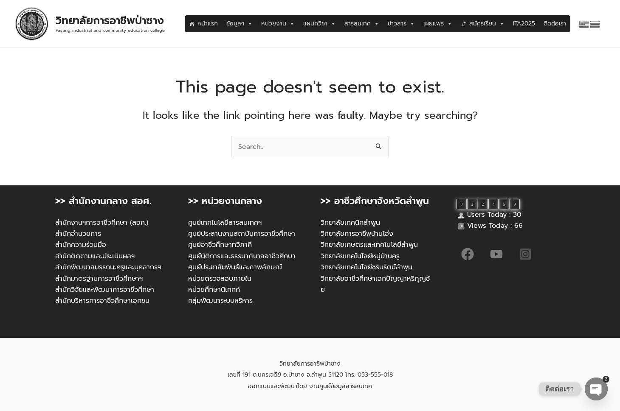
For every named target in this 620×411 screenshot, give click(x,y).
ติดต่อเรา (555, 23)
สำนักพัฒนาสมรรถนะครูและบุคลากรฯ (108, 267)
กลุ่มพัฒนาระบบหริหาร (220, 301)
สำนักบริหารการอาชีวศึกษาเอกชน (102, 301)
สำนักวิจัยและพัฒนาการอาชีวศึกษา (104, 290)
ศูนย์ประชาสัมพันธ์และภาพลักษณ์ (235, 267)
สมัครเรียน (486, 23)
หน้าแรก (207, 23)
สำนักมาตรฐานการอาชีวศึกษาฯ (99, 279)
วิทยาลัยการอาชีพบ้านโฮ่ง (357, 234)
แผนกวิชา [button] (319, 23)
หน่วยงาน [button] (278, 23)
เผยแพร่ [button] (437, 23)
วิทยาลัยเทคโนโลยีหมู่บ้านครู (360, 256)
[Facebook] (468, 254)
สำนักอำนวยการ (78, 234)
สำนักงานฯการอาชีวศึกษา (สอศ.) (101, 223)
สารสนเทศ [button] (361, 23)
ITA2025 (524, 23)
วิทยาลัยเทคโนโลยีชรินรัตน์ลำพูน (366, 267)
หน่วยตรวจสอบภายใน (219, 279)
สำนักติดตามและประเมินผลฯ (95, 256)
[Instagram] (525, 254)
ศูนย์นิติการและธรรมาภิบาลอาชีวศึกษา (242, 256)
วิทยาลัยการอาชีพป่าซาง (110, 21)
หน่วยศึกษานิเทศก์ (214, 290)
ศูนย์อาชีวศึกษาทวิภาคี (220, 245)
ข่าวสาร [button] (401, 23)
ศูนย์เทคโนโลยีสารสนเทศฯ (225, 223)
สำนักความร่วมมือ (80, 245)
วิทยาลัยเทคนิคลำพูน (350, 223)
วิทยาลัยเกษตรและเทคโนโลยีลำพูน (369, 245)
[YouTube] (496, 254)
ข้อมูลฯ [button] (239, 23)
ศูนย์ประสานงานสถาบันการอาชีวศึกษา (241, 234)
